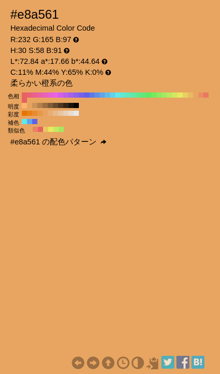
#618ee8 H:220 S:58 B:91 (97, 95)
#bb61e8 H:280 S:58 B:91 (65, 95)
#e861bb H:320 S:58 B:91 (45, 95)
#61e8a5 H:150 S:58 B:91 (133, 95)
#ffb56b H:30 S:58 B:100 (24, 105)
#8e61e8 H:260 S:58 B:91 (76, 95)
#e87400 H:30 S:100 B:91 (24, 113)
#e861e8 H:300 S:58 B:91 (55, 95)
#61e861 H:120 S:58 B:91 (149, 95)
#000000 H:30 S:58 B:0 (76, 105)
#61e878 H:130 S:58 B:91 (143, 95)
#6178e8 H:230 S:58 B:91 (91, 95)
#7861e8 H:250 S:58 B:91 (81, 95)
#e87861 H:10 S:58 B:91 (206, 95)
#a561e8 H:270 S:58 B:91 (71, 95)
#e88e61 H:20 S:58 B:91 (200, 95)
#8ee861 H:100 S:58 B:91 (159, 95)
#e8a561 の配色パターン (58, 142)
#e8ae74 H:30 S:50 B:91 (50, 113)
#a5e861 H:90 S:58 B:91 (164, 95)
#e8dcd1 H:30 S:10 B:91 (71, 113)
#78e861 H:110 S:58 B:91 (154, 95)
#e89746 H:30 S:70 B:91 (40, 113)
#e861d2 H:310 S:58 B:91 (50, 95)
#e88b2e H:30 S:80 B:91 (34, 113)
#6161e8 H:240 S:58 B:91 (86, 95)
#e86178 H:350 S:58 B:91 (29, 95)
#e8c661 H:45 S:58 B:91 (45, 129)
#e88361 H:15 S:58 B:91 (35, 129)
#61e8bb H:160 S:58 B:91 (128, 95)
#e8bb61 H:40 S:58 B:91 (190, 95)
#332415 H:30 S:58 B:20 (65, 105)
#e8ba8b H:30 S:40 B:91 (55, 113)
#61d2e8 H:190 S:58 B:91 (112, 95)
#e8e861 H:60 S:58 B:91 (180, 95)
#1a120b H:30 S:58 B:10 (71, 105)
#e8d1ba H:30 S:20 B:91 (65, 113)
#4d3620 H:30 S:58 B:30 (60, 105)
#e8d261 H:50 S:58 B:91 (185, 95)
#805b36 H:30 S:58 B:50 (50, 105)
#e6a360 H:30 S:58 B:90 (29, 105)
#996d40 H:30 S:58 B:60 (45, 105)
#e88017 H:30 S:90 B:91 (29, 113)
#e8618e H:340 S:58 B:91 (34, 95)
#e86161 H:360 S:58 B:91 (24, 95)
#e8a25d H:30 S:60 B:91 (45, 113)
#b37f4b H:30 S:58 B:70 (40, 105)
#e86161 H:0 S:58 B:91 (24, 100)
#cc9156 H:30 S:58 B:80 (34, 105)
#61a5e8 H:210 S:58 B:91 (102, 95)
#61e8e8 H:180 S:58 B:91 (117, 95)
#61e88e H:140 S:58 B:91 (138, 95)
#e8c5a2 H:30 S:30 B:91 (60, 113)
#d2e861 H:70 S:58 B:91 (174, 95)
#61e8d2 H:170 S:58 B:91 (123, 95)
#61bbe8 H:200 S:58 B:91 (107, 95)
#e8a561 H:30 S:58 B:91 (195, 95)
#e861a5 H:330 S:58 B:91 (40, 95)
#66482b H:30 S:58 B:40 (55, 105)
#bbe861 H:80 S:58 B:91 (169, 95)
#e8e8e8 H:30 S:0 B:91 (76, 113)
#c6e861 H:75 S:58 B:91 (56, 129)
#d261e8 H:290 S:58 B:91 (60, 95)
